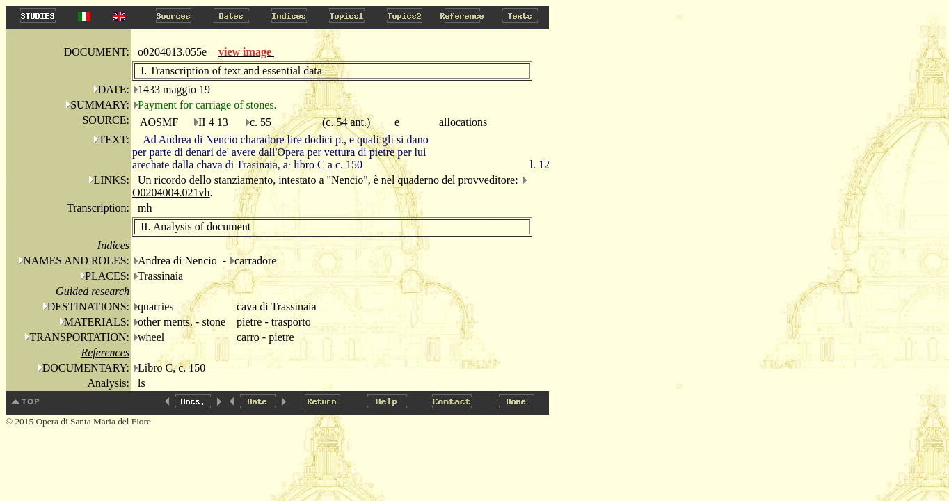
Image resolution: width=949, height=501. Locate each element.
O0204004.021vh (171, 192)
